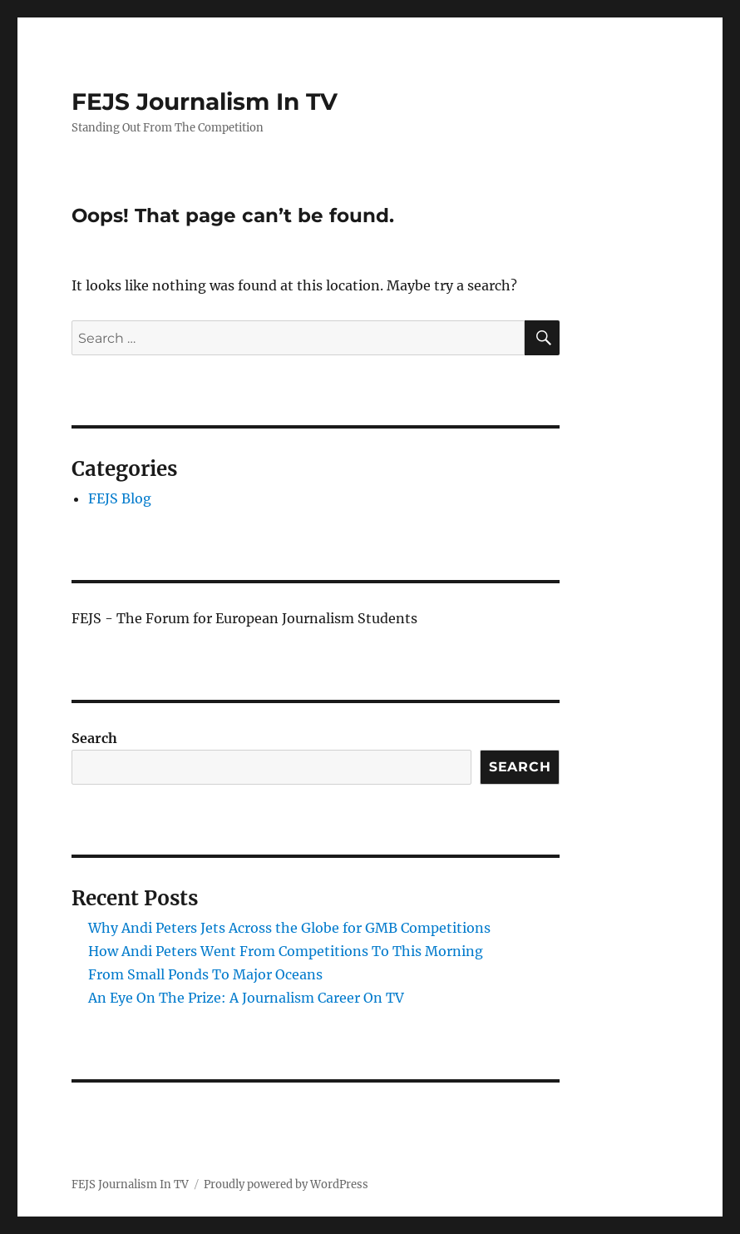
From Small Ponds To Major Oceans (205, 974)
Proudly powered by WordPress (286, 1184)
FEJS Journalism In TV (205, 101)
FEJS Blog (119, 498)
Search (94, 738)
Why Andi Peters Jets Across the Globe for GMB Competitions (289, 927)
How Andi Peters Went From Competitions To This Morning (285, 951)
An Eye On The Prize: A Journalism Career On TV (246, 997)
